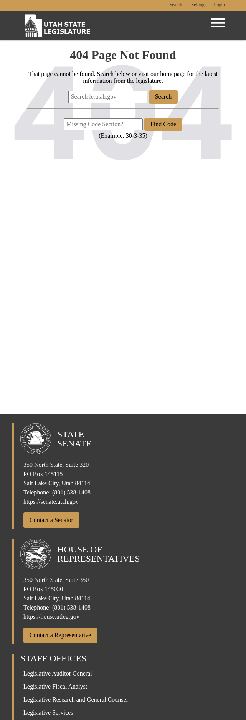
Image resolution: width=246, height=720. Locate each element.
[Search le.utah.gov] (107, 97)
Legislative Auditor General (57, 673)
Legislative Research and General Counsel (75, 699)
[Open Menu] (218, 23)
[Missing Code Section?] (103, 124)
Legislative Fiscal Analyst (55, 686)
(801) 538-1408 (71, 492)
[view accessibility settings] (199, 5)
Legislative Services (48, 712)
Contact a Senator (51, 520)
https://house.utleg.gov (51, 616)
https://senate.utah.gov (51, 501)
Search (176, 4)
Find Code (163, 124)
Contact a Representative (60, 635)
